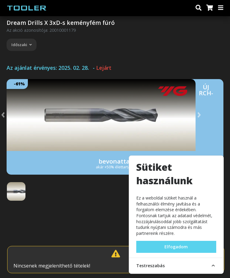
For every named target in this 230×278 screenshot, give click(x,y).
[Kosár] (209, 8)
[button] (9, 115)
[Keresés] (199, 8)
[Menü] (221, 8)
